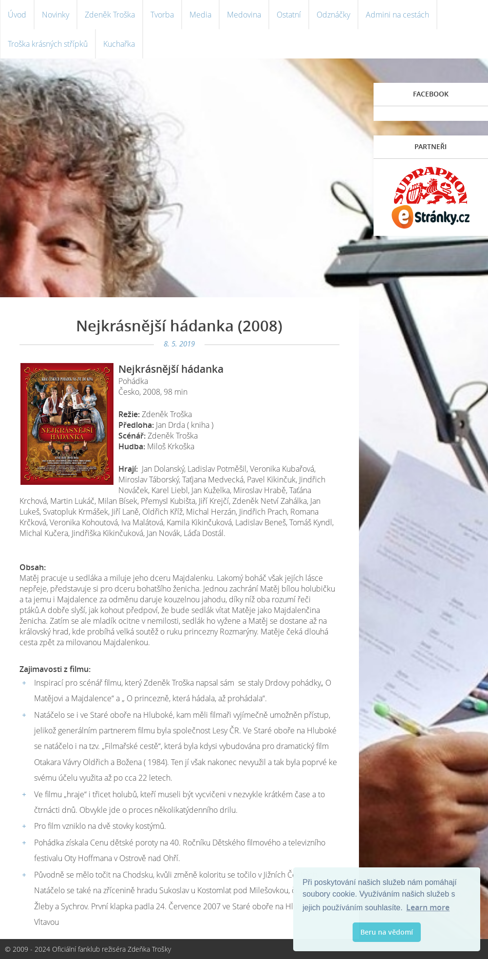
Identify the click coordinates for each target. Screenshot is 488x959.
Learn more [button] (428, 907)
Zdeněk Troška (110, 14)
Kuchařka (119, 43)
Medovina (244, 14)
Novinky (55, 14)
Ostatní (289, 14)
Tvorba (162, 14)
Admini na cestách (397, 14)
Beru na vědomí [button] (386, 932)
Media (200, 14)
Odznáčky (333, 14)
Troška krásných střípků (48, 43)
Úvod (17, 14)
